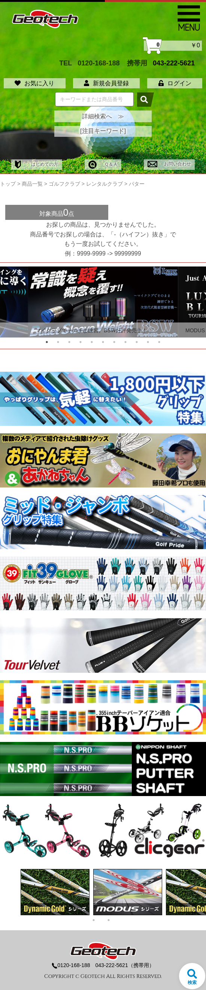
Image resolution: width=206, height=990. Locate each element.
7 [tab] (114, 342)
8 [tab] (125, 342)
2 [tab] (58, 342)
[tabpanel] (103, 302)
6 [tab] (103, 342)
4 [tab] (80, 342)
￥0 (173, 45)
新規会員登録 (106, 83)
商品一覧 (32, 184)
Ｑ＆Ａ (103, 164)
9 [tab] (136, 342)
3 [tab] (69, 342)
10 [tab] (148, 342)
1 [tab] (47, 342)
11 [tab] (159, 342)
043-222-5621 (174, 63)
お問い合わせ (169, 164)
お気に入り (34, 83)
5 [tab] (92, 342)
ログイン (174, 83)
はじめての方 (36, 164)
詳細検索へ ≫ (103, 116)
